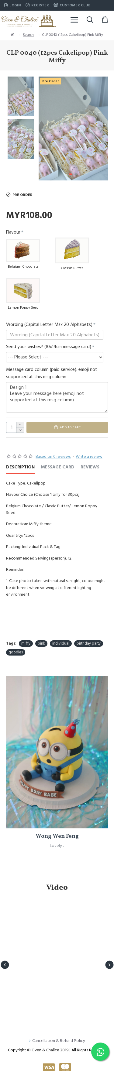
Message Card (57, 467)
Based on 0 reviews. (53, 457)
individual (60, 643)
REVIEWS (90, 467)
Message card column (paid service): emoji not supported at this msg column (51, 373)
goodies (16, 652)
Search (28, 34)
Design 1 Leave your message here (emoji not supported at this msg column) (57, 397)
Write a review (89, 457)
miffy (25, 643)
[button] (102, 128)
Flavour (13, 232)
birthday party (89, 643)
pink (41, 643)
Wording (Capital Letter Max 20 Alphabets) (49, 324)
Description (20, 467)
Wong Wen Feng (57, 836)
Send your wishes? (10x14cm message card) (48, 347)
